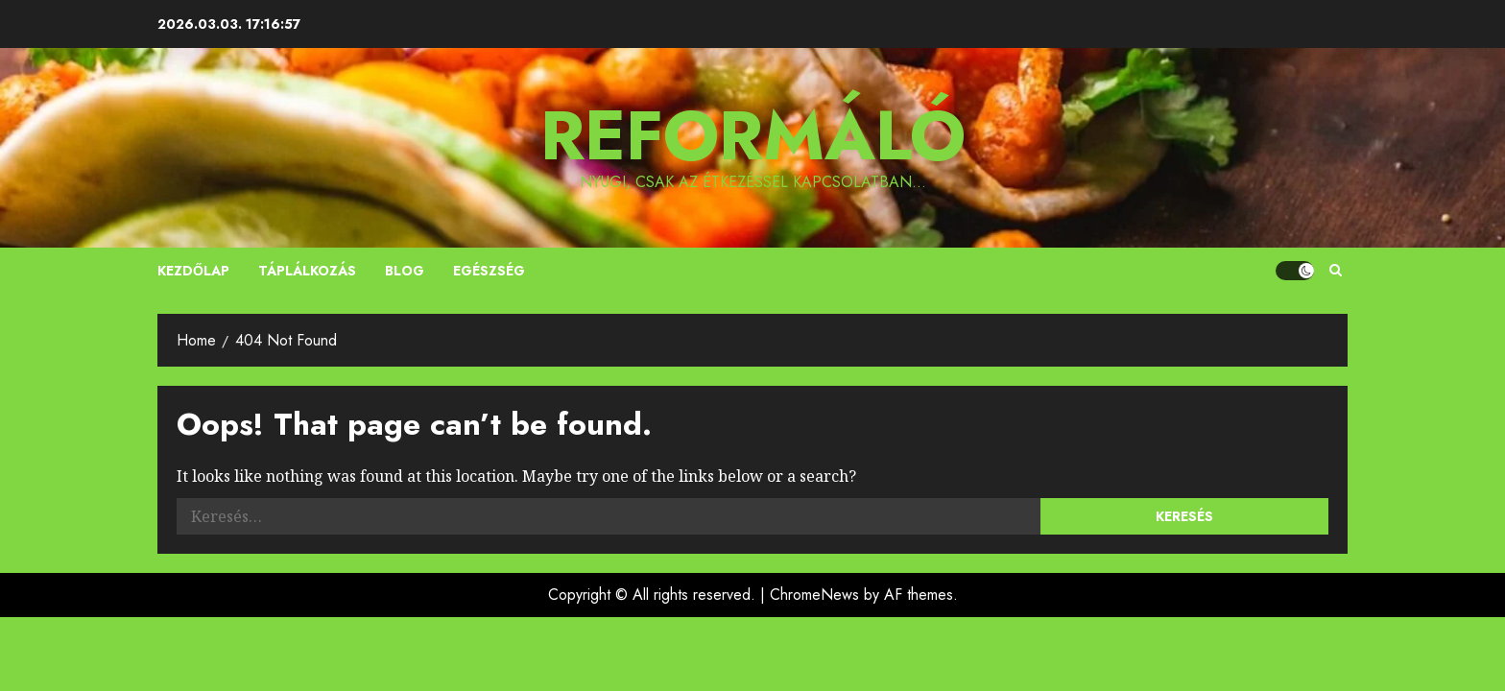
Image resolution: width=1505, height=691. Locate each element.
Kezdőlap (193, 270)
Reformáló (753, 135)
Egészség (489, 270)
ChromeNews (814, 595)
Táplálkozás (307, 270)
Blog (404, 270)
